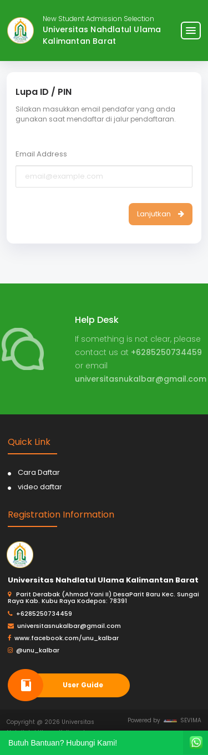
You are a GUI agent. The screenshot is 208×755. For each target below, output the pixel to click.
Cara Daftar (39, 472)
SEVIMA (182, 720)
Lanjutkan (160, 214)
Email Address (41, 154)
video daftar (40, 487)
